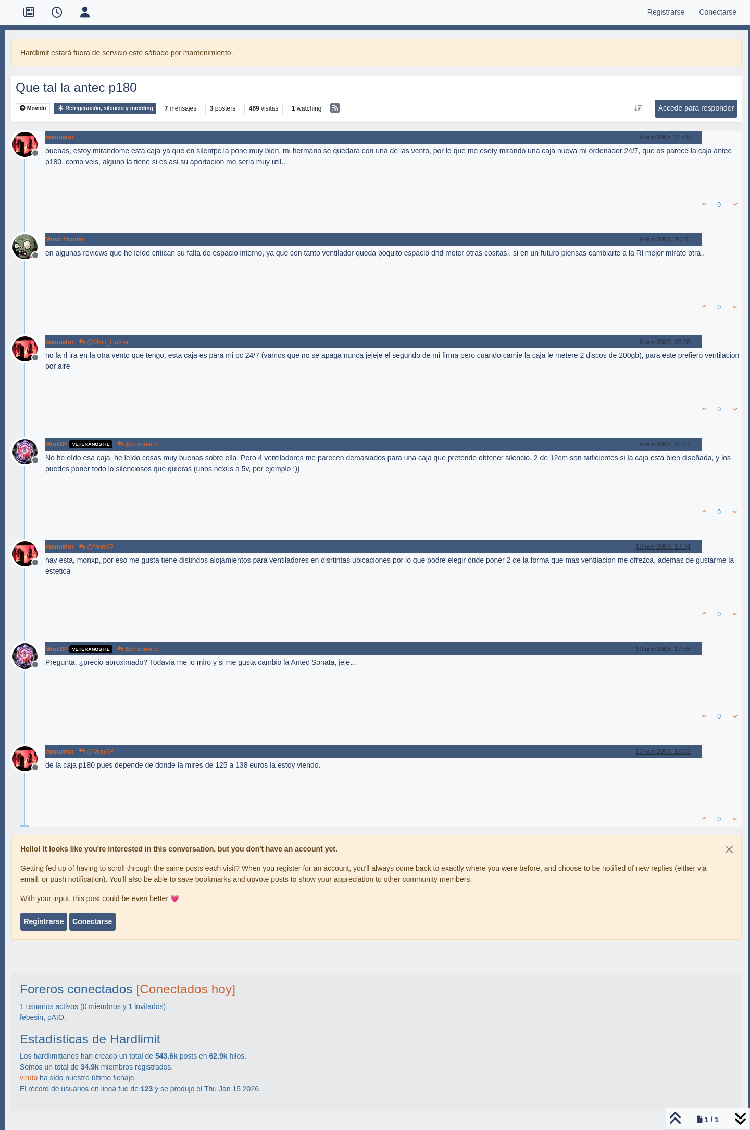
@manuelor (137, 444)
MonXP (56, 444)
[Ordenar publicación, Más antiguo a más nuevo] (637, 108)
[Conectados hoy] (185, 989)
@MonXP (96, 547)
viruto (29, 1078)
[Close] (729, 849)
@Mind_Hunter (104, 342)
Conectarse (92, 921)
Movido (33, 108)
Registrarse (43, 921)
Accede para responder (696, 108)
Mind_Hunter (64, 239)
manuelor (59, 137)
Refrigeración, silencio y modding (105, 108)
